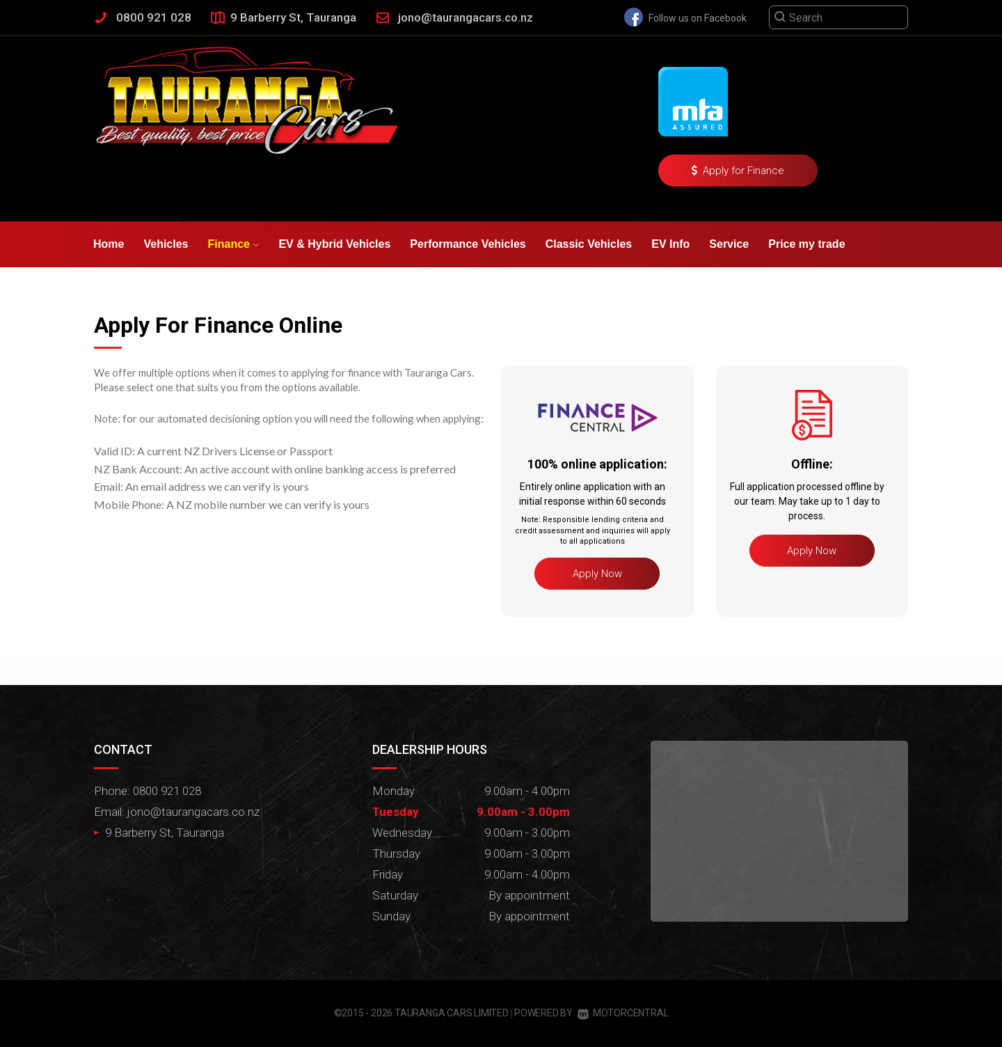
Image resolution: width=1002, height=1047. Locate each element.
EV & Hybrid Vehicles (334, 244)
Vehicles (165, 244)
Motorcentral (623, 1012)
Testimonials (127, 290)
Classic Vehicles (589, 244)
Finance (234, 244)
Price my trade (806, 244)
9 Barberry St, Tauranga (293, 17)
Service (729, 244)
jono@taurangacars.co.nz (465, 17)
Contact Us (209, 290)
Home (108, 244)
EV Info (670, 244)
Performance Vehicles (467, 244)
